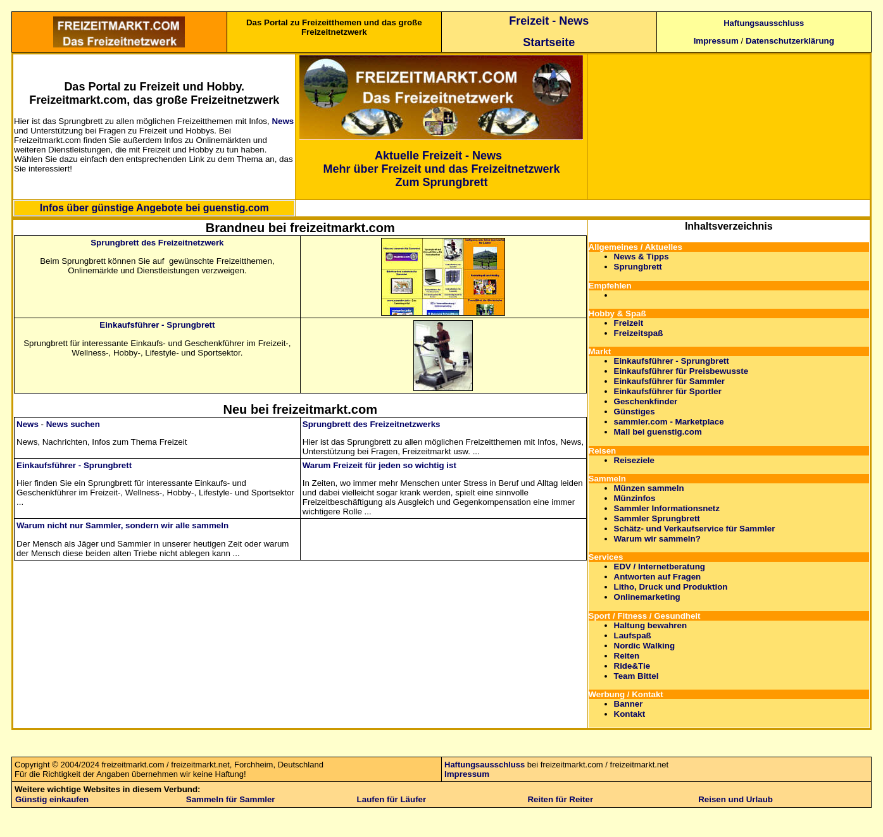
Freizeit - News (549, 21)
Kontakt (630, 714)
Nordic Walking (644, 645)
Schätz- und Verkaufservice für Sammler (694, 528)
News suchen (73, 424)
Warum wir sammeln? (657, 538)
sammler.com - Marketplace (669, 421)
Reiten (627, 655)
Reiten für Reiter (560, 799)
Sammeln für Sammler (230, 799)
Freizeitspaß (638, 333)
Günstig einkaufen (52, 799)
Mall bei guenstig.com (658, 432)
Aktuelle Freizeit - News (438, 155)
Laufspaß (632, 635)
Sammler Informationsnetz (667, 508)
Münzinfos (635, 498)
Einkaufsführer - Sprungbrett (157, 325)
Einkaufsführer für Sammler (669, 381)
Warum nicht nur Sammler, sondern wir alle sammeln (122, 525)
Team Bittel (636, 676)
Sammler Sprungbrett (657, 518)
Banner (628, 704)
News (283, 121)
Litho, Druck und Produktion (671, 587)
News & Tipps (641, 256)
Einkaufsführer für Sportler (668, 391)
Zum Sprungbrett (441, 182)
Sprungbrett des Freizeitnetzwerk (157, 242)
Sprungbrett (638, 266)
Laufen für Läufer (392, 799)
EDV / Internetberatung (659, 566)
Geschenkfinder (646, 401)
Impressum (716, 41)
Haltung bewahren (650, 625)
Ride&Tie (632, 666)
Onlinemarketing (647, 597)
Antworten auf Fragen (657, 576)
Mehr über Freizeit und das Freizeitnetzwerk (441, 169)
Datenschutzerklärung (790, 41)
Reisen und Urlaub (735, 799)
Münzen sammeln (649, 488)
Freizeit (629, 323)
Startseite (549, 42)
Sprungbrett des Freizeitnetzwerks (372, 424)
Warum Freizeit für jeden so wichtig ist (379, 465)
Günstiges (634, 411)
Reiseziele (634, 460)
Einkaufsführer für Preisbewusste (681, 371)
